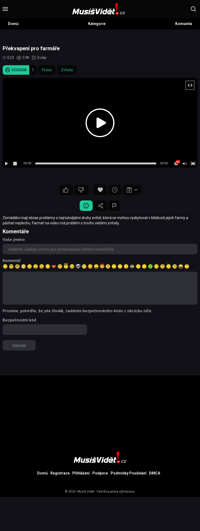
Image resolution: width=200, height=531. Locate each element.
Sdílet (100, 205)
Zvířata (67, 70)
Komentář (12, 260)
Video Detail (86, 205)
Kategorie (97, 24)
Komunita (183, 24)
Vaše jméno (14, 239)
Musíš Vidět (85, 491)
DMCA (154, 473)
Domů (13, 24)
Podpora (100, 473)
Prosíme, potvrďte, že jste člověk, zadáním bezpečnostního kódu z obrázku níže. (78, 311)
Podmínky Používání (128, 473)
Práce (47, 70)
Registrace (60, 473)
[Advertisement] (100, 412)
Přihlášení (81, 473)
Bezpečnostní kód (19, 320)
